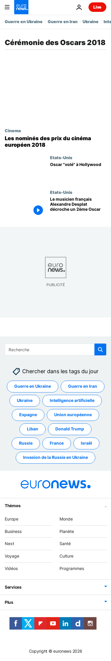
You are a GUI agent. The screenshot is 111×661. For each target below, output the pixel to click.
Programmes (71, 568)
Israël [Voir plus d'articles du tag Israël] (86, 443)
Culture (66, 555)
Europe (11, 518)
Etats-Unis (61, 157)
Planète (66, 531)
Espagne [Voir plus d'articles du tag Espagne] (28, 414)
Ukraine (91, 21)
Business (13, 531)
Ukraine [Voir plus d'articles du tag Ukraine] (25, 400)
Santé (65, 543)
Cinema (13, 130)
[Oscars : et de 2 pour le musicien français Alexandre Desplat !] (78, 207)
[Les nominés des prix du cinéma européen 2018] (55, 141)
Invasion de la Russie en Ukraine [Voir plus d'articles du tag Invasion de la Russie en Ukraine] (55, 457)
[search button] (100, 349)
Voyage (12, 555)
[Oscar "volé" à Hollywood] (78, 172)
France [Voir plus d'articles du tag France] (57, 443)
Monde (66, 518)
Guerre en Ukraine (24, 21)
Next (9, 543)
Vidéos (11, 568)
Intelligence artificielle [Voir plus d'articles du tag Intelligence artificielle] (72, 400)
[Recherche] (55, 349)
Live (97, 6)
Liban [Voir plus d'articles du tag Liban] (32, 428)
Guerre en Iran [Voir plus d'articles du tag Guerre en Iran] (82, 386)
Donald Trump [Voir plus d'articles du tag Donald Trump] (69, 428)
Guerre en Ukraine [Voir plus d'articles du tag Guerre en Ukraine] (32, 386)
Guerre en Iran (63, 21)
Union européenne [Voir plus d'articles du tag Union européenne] (73, 414)
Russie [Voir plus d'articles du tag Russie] (26, 443)
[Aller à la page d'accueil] (21, 7)
